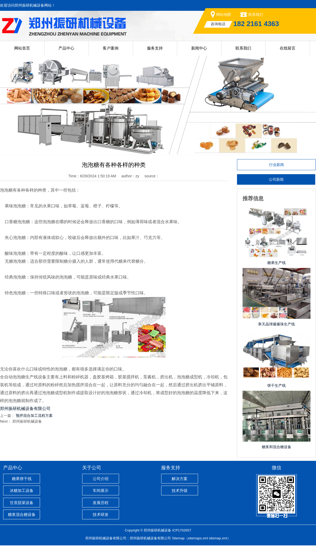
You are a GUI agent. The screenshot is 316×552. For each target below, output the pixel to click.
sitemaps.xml (198, 538)
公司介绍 (100, 478)
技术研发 (100, 514)
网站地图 (223, 14)
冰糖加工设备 (21, 490)
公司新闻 (276, 179)
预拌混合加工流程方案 (34, 415)
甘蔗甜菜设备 (21, 502)
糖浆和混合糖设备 (276, 447)
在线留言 (287, 48)
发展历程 (100, 502)
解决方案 (179, 478)
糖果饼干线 (22, 478)
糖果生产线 (276, 263)
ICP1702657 (181, 530)
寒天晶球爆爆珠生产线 (276, 324)
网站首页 (22, 48)
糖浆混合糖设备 (22, 514)
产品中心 (66, 48)
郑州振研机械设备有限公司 (150, 538)
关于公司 (91, 467)
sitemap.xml (218, 538)
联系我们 (255, 14)
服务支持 (155, 48)
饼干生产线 (276, 385)
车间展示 (100, 490)
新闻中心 (199, 48)
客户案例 (110, 48)
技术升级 (179, 490)
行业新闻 (276, 165)
